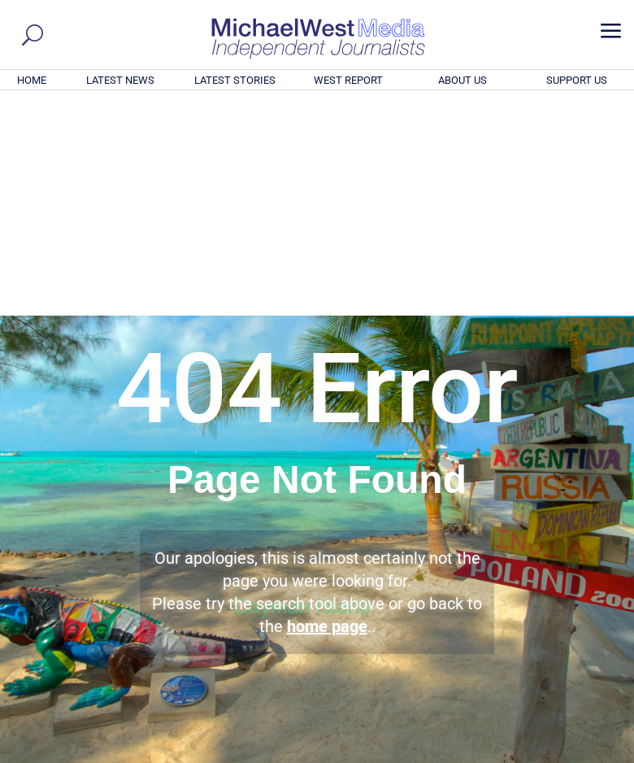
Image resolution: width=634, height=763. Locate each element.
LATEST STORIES (235, 80)
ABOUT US (462, 80)
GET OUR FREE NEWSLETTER (317, 577)
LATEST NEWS (120, 80)
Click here (384, 604)
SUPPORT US (576, 80)
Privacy (599, 753)
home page (327, 405)
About (511, 753)
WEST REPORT (348, 80)
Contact (553, 753)
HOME (31, 80)
